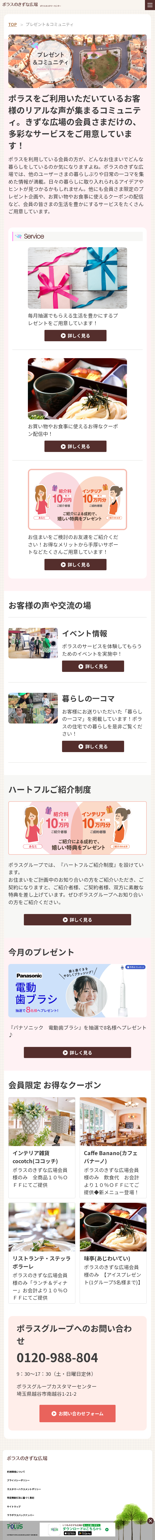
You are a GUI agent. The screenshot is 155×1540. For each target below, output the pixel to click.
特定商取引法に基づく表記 (20, 1497)
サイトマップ (14, 1506)
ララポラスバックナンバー (20, 1515)
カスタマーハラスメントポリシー (24, 1489)
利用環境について (16, 1471)
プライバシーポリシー (18, 1480)
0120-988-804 (57, 1357)
